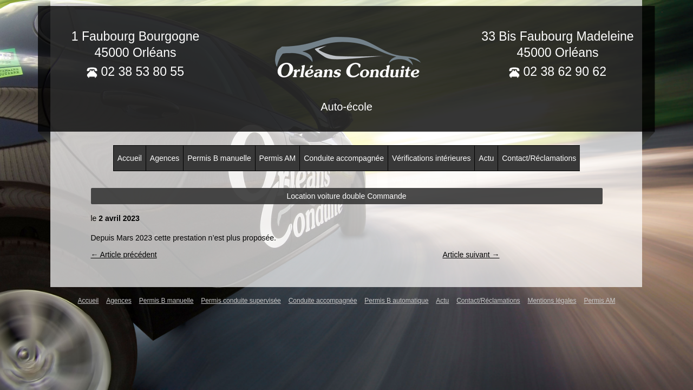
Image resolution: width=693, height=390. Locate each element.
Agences (164, 158)
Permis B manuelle (219, 158)
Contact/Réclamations (539, 158)
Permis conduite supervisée (240, 300)
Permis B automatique (396, 300)
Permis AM (277, 158)
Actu (486, 158)
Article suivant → (470, 254)
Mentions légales (551, 300)
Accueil (129, 158)
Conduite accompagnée (344, 158)
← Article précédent (124, 254)
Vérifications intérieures (431, 158)
